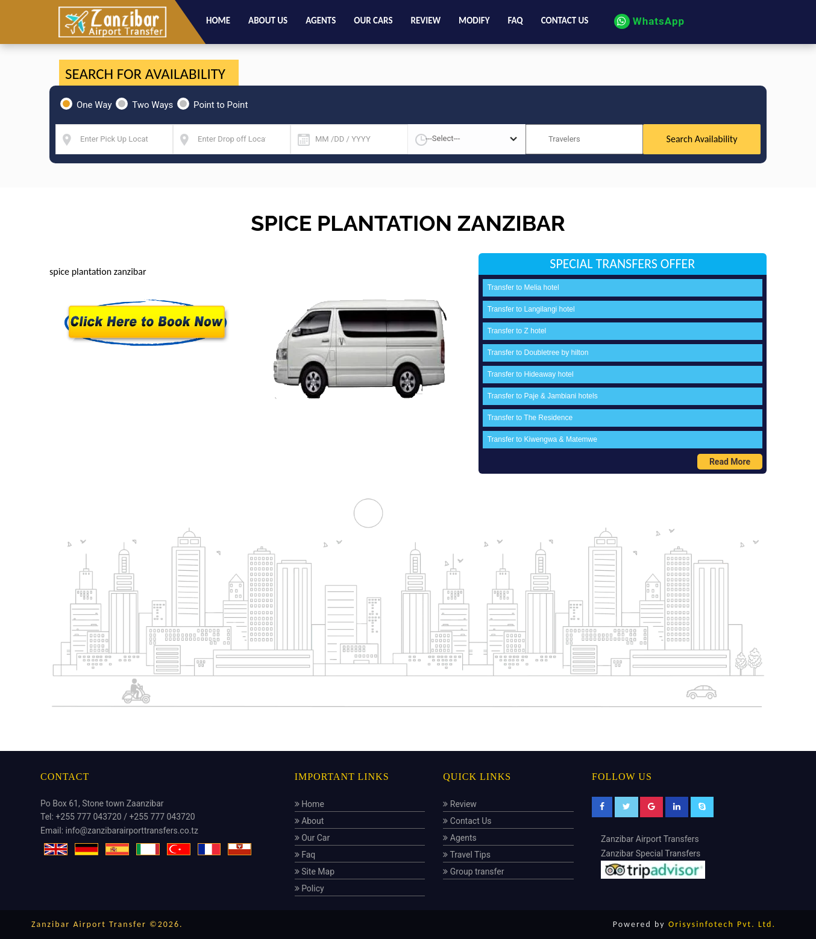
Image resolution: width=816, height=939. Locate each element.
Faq (515, 20)
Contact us (565, 20)
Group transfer (473, 871)
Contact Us (467, 821)
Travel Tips (467, 854)
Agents (321, 20)
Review (426, 20)
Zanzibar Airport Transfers (650, 839)
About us (267, 20)
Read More (729, 461)
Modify (474, 20)
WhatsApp (649, 21)
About (309, 821)
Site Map (314, 871)
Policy (309, 888)
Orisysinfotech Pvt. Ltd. (722, 924)
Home (218, 20)
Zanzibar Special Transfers (650, 853)
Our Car (312, 838)
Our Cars (373, 20)
